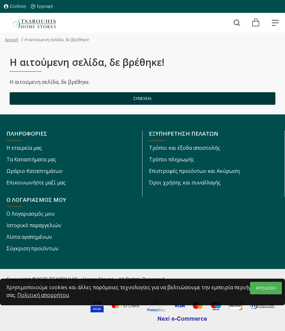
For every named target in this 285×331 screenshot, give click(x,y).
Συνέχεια (142, 98)
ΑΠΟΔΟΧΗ (266, 288)
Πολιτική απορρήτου (43, 295)
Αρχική (11, 39)
